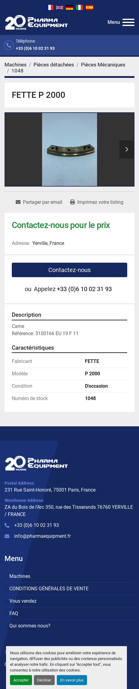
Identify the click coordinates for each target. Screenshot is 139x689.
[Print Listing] (96, 202)
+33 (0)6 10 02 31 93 (35, 48)
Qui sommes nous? (29, 626)
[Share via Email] (39, 202)
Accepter (21, 680)
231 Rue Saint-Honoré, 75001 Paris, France (50, 490)
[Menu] (128, 22)
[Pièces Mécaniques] (103, 65)
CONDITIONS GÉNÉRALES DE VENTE (49, 588)
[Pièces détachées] (54, 65)
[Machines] (16, 65)
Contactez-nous (69, 270)
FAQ (13, 613)
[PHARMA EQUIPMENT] (36, 463)
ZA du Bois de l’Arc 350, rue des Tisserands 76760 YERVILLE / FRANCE (69, 510)
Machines (19, 576)
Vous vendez (23, 601)
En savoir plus (72, 680)
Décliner (44, 680)
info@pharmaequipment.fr (42, 536)
